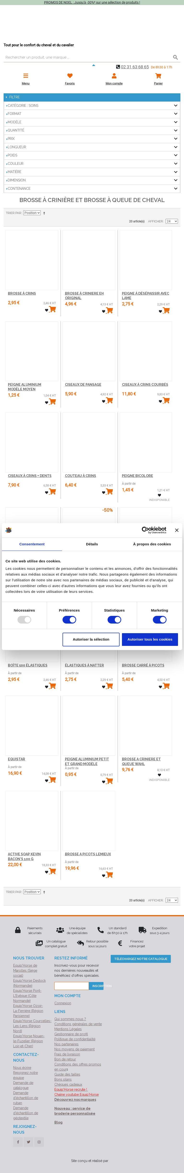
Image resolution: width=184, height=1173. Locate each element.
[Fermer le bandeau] (176, 530)
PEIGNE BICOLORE (137, 476)
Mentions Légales (68, 1029)
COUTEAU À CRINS (80, 476)
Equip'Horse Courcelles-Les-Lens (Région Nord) (32, 1026)
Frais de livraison (67, 1054)
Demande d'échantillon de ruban (25, 1098)
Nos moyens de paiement (74, 1049)
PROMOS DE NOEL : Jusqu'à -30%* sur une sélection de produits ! (92, 2)
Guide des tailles (67, 1074)
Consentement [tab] (32, 544)
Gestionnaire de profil (71, 1034)
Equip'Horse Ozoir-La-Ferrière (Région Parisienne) (28, 1011)
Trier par (13, 213)
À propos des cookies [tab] (152, 544)
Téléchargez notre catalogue (140, 959)
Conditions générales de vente (78, 1024)
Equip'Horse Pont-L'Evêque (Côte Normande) (27, 996)
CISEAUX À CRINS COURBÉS (145, 385)
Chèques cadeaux (68, 1084)
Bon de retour (65, 1059)
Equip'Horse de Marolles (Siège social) (25, 970)
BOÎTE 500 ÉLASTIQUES (27, 665)
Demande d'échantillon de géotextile (25, 1113)
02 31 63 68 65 (135, 66)
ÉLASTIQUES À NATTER (84, 665)
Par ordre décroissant (45, 213)
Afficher (155, 221)
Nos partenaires (66, 1044)
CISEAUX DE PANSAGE (83, 385)
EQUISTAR (16, 759)
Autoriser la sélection (91, 639)
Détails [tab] (92, 544)
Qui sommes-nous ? (70, 1019)
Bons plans (63, 1079)
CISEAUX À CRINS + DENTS (30, 476)
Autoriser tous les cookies (149, 639)
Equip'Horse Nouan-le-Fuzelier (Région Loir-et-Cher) (29, 1041)
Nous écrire (22, 1068)
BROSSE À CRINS (22, 293)
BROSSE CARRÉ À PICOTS (143, 665)
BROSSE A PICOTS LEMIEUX (88, 854)
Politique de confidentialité (74, 1039)
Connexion (62, 1003)
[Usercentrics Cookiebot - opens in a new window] (145, 530)
